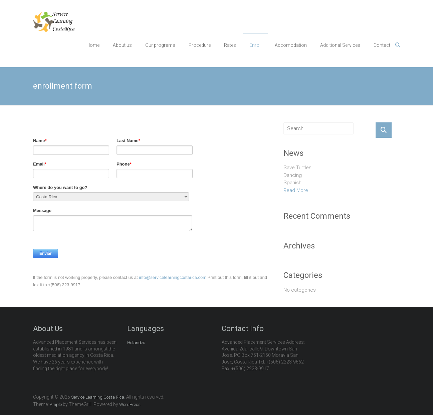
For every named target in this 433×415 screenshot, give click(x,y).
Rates (230, 45)
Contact (382, 45)
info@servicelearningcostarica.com (172, 277)
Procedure (200, 45)
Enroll (255, 45)
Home (92, 45)
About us (122, 45)
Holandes (136, 342)
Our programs (160, 45)
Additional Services (340, 45)
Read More (295, 190)
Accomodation (291, 45)
